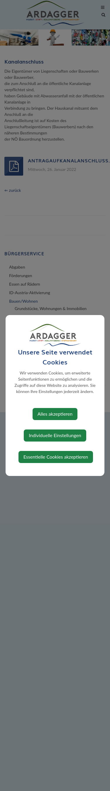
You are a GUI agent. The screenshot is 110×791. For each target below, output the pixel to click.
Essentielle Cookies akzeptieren (55, 456)
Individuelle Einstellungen (55, 435)
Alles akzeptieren (55, 414)
